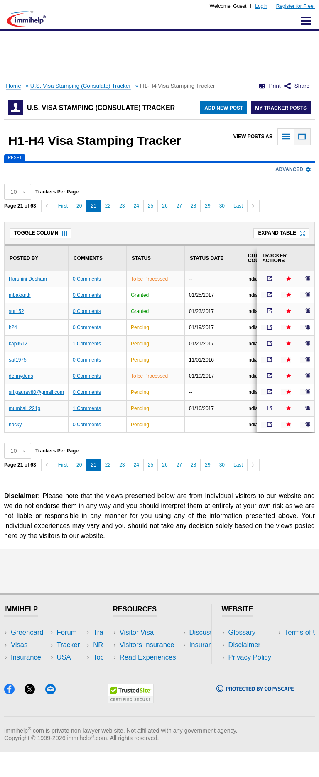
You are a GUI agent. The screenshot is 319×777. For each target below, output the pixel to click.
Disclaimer (244, 645)
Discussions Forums (151, 670)
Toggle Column (40, 233)
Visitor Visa (137, 632)
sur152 (16, 311)
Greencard (27, 632)
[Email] (54, 716)
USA (74, 632)
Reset (15, 157)
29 (207, 206)
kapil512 (18, 344)
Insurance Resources (152, 682)
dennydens (21, 376)
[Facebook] (14, 716)
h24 (13, 327)
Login (261, 6)
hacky (15, 425)
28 (193, 206)
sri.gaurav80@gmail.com (36, 392)
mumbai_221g (24, 408)
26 (164, 206)
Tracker (22, 682)
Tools (75, 670)
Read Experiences (148, 657)
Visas (19, 645)
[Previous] (47, 206)
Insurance (26, 657)
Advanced (293, 169)
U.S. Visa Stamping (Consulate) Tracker (80, 86)
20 (79, 206)
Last (238, 206)
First (63, 206)
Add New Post (223, 108)
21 (93, 206)
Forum (21, 670)
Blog (74, 682)
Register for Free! (295, 6)
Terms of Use (248, 670)
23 (122, 206)
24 (136, 206)
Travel (76, 645)
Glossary (242, 632)
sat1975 (18, 360)
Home (13, 86)
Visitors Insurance (147, 645)
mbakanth (20, 295)
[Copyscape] (255, 714)
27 (179, 206)
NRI (73, 657)
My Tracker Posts (281, 108)
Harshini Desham (28, 279)
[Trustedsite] (131, 725)
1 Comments (87, 344)
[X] (35, 716)
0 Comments (87, 279)
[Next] (253, 206)
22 (107, 206)
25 (150, 206)
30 (222, 206)
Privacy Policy (249, 657)
